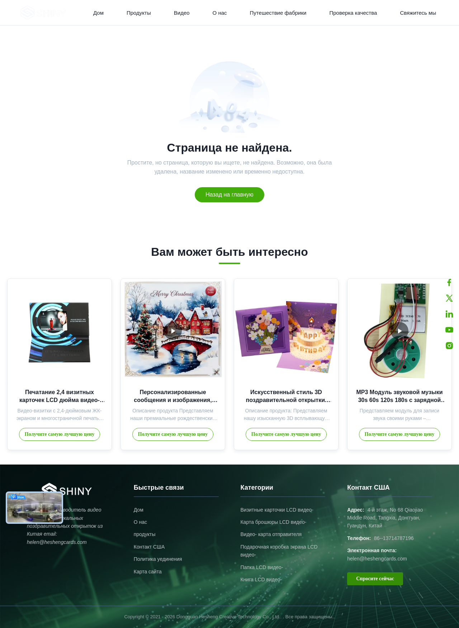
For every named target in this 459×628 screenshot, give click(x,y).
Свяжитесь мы (418, 13)
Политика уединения (158, 559)
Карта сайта (148, 571)
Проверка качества (353, 13)
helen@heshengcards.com (377, 559)
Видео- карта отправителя (271, 534)
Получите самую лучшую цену (59, 434)
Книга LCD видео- (261, 579)
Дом (98, 13)
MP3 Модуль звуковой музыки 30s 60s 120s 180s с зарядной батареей (399, 400)
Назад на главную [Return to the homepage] (229, 194)
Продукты (139, 13)
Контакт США (149, 547)
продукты (145, 534)
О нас (220, 13)
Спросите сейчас (375, 578)
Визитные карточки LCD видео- (276, 510)
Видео (182, 13)
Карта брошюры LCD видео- (273, 522)
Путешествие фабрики (278, 13)
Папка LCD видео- (261, 567)
